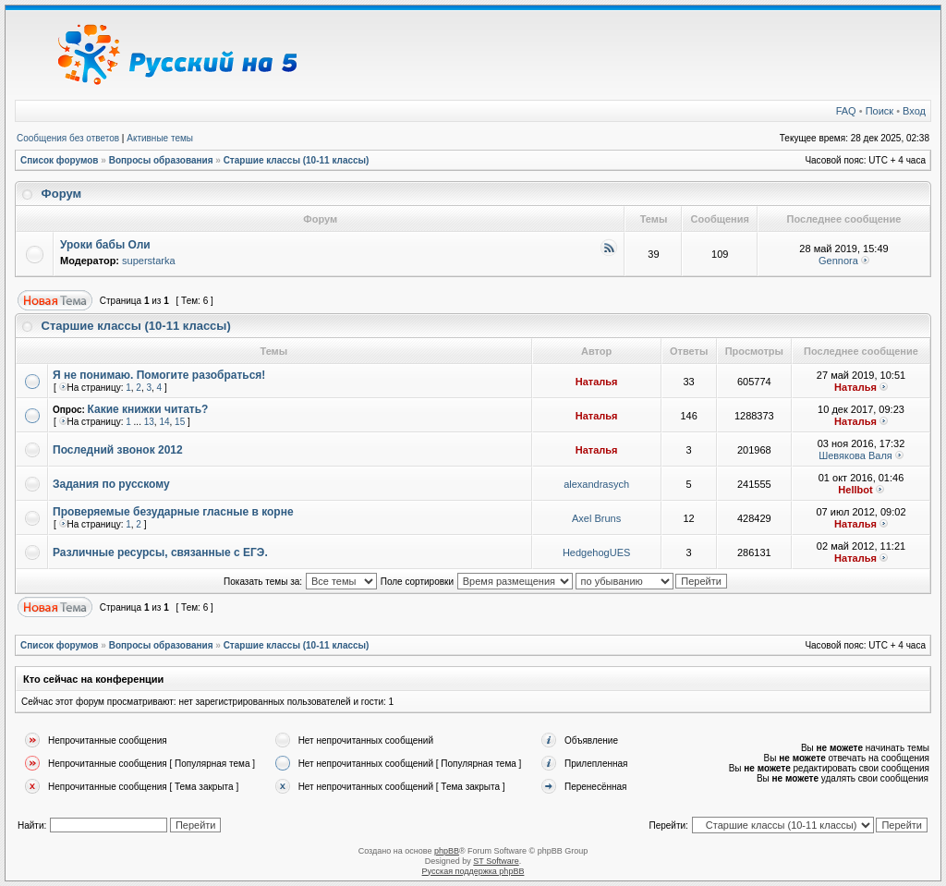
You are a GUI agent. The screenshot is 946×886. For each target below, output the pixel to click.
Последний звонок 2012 (118, 449)
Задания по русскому (111, 484)
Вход (914, 110)
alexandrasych (596, 484)
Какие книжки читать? (148, 409)
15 (180, 422)
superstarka (148, 260)
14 (164, 422)
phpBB (446, 851)
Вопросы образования (161, 160)
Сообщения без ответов (68, 138)
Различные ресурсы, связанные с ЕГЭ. (160, 552)
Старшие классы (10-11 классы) (297, 160)
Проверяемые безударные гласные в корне (173, 511)
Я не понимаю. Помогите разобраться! (159, 375)
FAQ (846, 110)
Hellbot (855, 489)
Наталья (597, 381)
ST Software (495, 861)
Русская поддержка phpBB (473, 871)
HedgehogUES (596, 552)
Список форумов (59, 160)
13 (149, 422)
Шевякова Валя (855, 455)
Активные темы (160, 138)
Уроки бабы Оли (105, 244)
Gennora (838, 260)
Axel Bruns (596, 518)
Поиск (879, 110)
